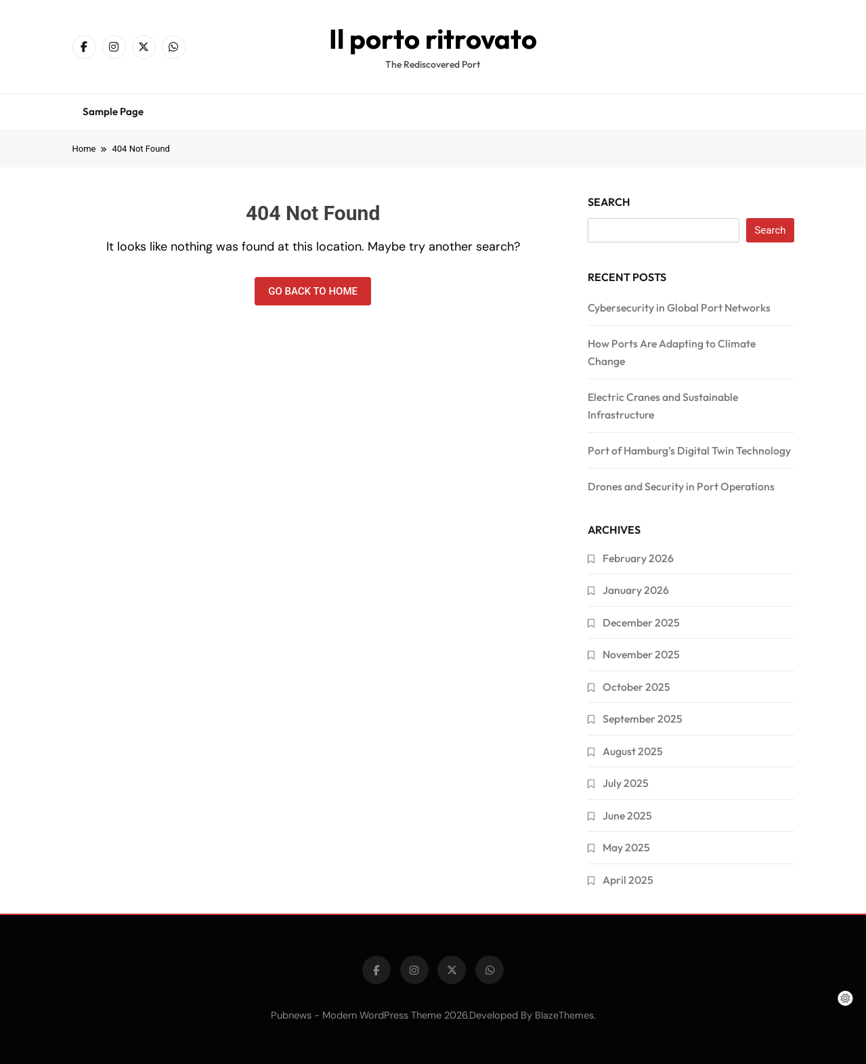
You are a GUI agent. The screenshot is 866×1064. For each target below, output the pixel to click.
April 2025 (628, 880)
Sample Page (113, 111)
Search (609, 202)
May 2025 (626, 847)
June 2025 (627, 815)
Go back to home (313, 291)
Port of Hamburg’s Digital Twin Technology (689, 450)
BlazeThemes (564, 1015)
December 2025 (641, 622)
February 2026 (638, 558)
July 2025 (626, 783)
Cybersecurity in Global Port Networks (679, 307)
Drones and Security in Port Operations (681, 486)
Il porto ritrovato (433, 39)
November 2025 (641, 654)
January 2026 (636, 590)
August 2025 (633, 751)
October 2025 (636, 687)
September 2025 (643, 718)
